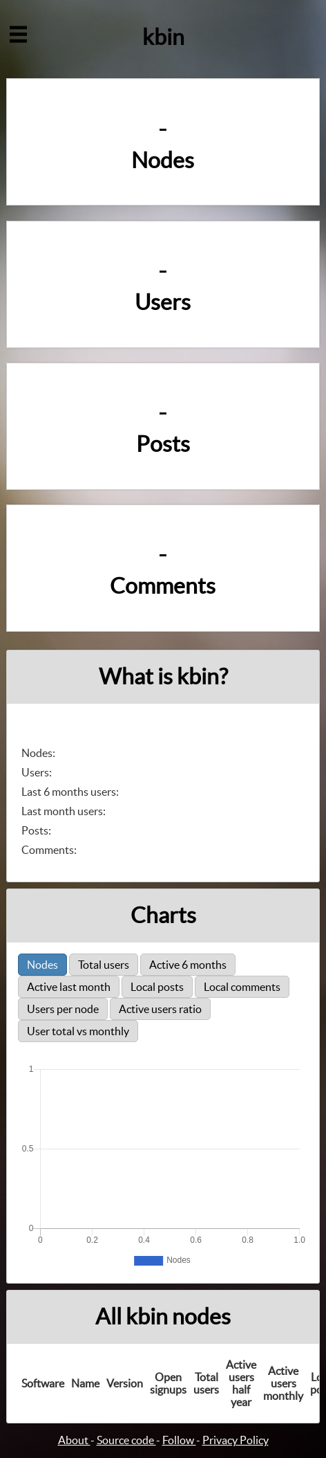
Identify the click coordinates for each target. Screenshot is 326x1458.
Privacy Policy (235, 1440)
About (74, 1440)
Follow (179, 1440)
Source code (126, 1440)
